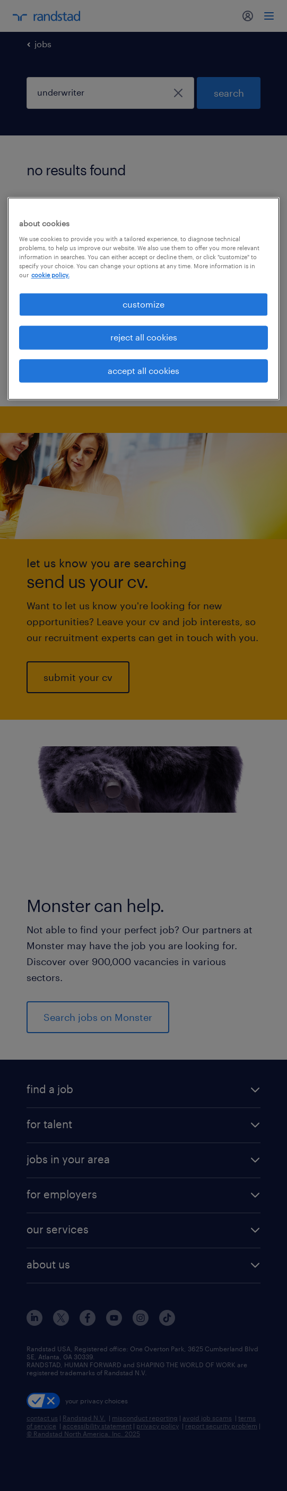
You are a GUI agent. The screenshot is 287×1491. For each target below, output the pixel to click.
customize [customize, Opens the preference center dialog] (143, 304)
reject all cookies (143, 338)
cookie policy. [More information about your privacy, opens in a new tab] (50, 274)
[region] (143, 298)
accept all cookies (143, 370)
